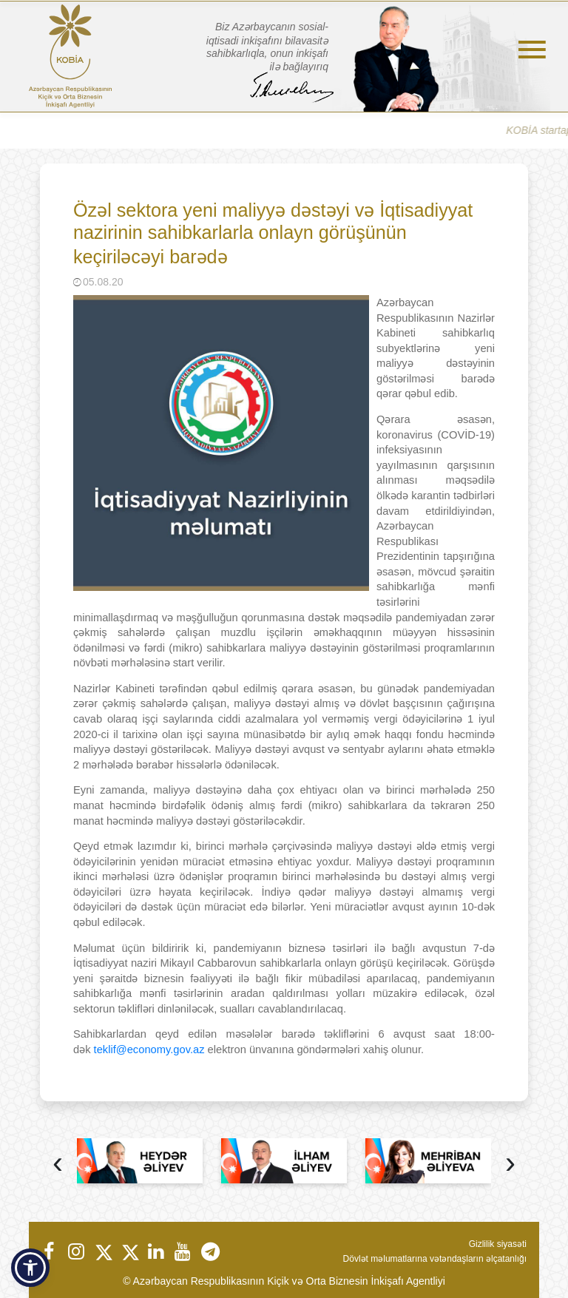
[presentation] (58, 1164)
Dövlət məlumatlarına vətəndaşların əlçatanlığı (435, 1259)
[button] (30, 1267)
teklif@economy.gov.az (149, 1049)
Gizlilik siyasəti (498, 1244)
